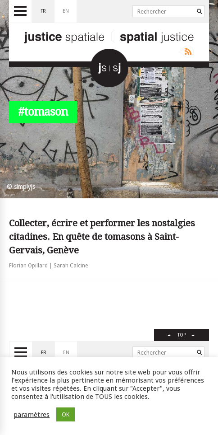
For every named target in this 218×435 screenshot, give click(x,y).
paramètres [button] (32, 415)
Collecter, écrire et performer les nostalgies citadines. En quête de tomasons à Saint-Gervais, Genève (102, 237)
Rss (186, 51)
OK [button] (65, 414)
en (66, 11)
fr (43, 11)
